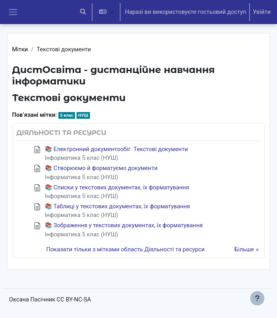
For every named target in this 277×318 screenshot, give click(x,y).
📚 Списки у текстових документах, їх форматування (117, 187)
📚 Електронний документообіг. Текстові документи (116, 149)
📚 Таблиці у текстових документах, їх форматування (117, 206)
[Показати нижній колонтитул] (257, 298)
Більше (244, 249)
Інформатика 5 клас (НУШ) (81, 157)
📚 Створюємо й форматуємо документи (101, 168)
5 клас (66, 115)
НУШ (83, 115)
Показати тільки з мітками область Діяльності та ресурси (125, 249)
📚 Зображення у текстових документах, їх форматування (124, 225)
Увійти (262, 11)
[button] (83, 12)
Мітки (20, 49)
